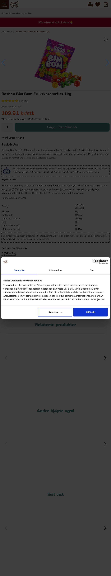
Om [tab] (92, 270)
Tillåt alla (90, 312)
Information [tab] (55, 270)
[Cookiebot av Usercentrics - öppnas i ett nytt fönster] (95, 261)
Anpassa (55, 312)
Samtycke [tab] (19, 270)
